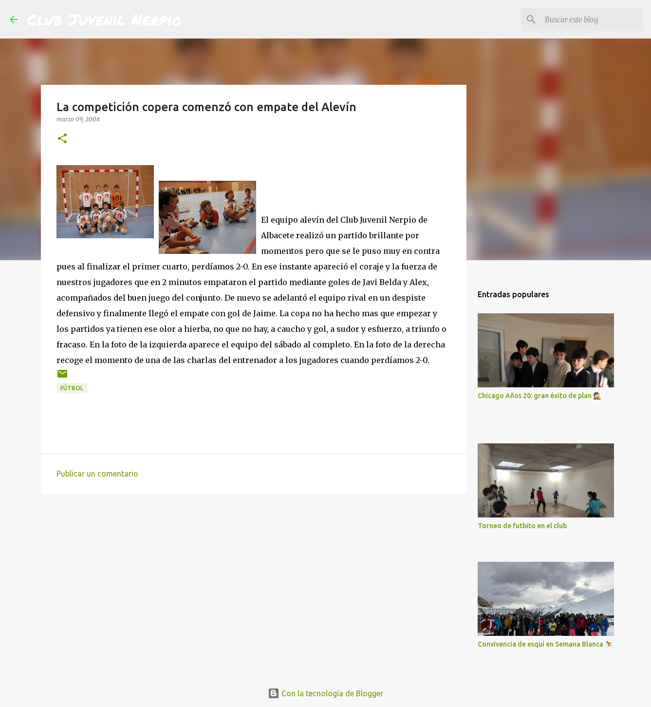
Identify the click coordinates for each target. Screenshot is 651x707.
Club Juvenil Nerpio (104, 19)
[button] (62, 139)
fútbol (71, 388)
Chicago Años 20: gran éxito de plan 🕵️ (539, 396)
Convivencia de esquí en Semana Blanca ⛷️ (545, 644)
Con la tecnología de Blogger (325, 693)
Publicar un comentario (97, 473)
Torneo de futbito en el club (522, 526)
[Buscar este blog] (592, 19)
